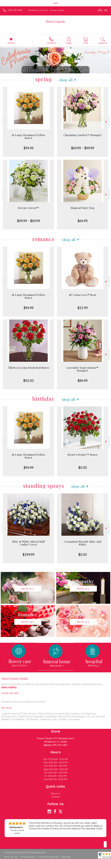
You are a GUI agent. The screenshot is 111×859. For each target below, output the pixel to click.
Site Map (66, 857)
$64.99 (83, 221)
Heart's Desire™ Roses (82, 454)
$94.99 (29, 148)
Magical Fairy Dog (82, 208)
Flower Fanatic (55, 21)
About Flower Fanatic (14, 678)
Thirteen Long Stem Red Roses (28, 367)
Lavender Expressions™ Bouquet (82, 369)
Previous (4, 121)
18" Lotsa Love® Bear (82, 295)
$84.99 (83, 380)
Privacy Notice (28, 857)
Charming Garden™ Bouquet (82, 135)
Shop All (66, 79)
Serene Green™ (28, 208)
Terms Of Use (10, 857)
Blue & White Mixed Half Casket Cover (28, 543)
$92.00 (28, 380)
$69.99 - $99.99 (82, 148)
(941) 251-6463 (15, 10)
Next (106, 121)
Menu (11, 42)
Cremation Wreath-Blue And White (82, 543)
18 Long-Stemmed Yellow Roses (28, 136)
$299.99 (28, 554)
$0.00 (82, 467)
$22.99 (82, 308)
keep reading (8, 687)
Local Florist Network (48, 857)
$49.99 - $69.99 (28, 221)
